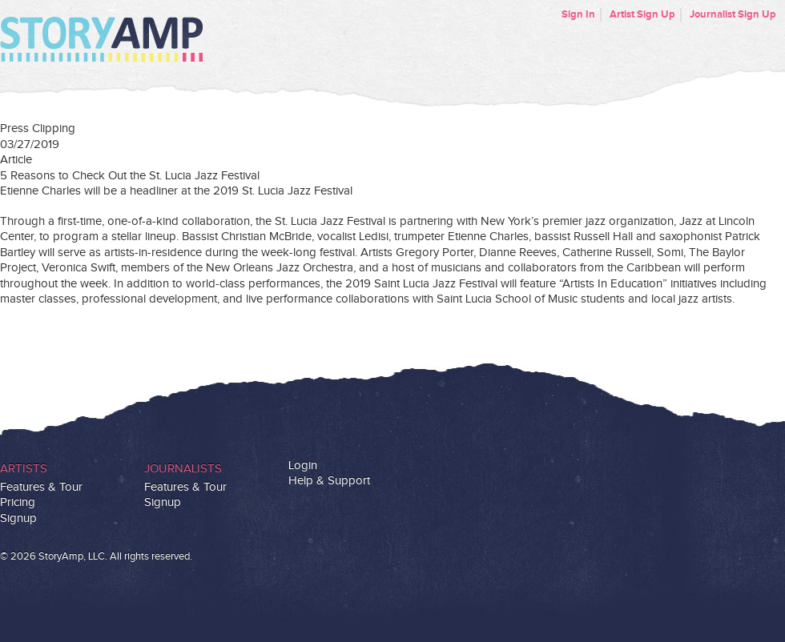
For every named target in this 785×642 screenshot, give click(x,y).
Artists (23, 468)
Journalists (183, 468)
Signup (18, 518)
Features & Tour (41, 487)
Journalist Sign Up (733, 14)
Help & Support (329, 481)
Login (302, 465)
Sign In (578, 14)
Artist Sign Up (642, 14)
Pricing (17, 502)
